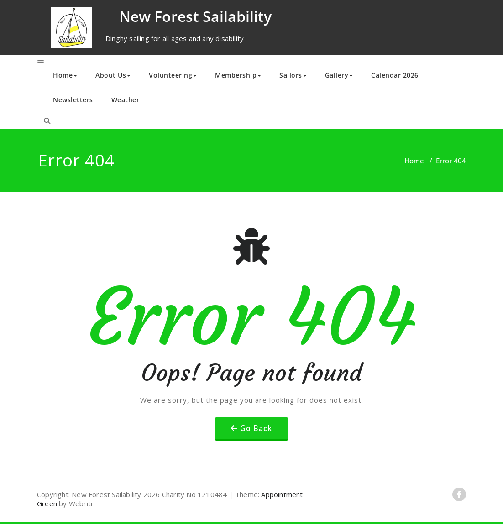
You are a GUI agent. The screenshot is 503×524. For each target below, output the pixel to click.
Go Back (256, 428)
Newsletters (73, 99)
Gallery (339, 75)
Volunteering (173, 75)
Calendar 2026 (395, 75)
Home (65, 75)
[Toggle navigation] (40, 61)
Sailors (293, 75)
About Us (113, 75)
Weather (125, 99)
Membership (238, 75)
